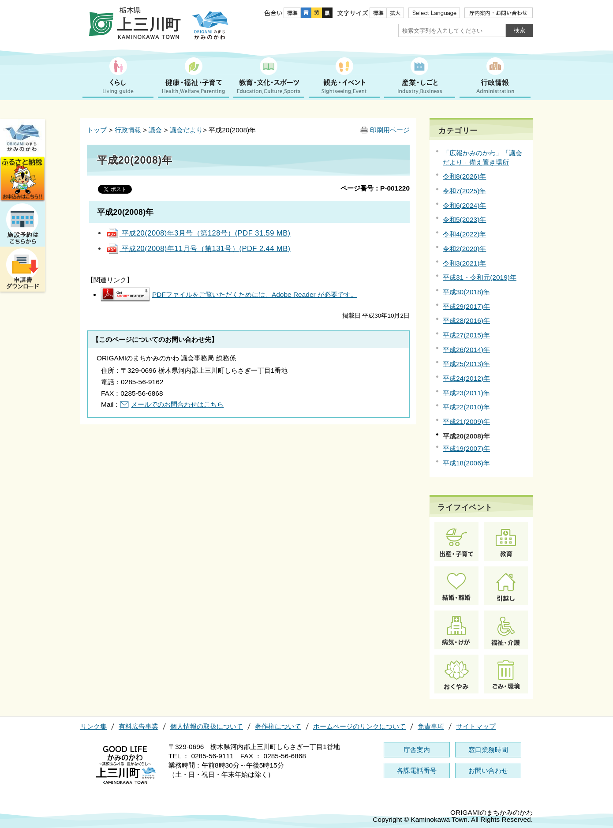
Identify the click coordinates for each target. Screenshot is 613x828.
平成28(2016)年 (466, 320)
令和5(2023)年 (464, 219)
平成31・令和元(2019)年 (479, 277)
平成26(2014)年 (466, 349)
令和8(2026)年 (464, 176)
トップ (97, 130)
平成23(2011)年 (466, 393)
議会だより (186, 130)
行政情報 (128, 130)
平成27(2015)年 (466, 335)
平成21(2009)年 (466, 421)
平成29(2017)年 (466, 306)
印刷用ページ (390, 130)
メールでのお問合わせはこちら (177, 404)
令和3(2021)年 (464, 263)
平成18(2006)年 (466, 463)
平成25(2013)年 (466, 363)
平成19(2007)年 (466, 448)
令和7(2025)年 (464, 191)
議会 (155, 130)
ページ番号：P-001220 (375, 188)
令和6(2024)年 (464, 205)
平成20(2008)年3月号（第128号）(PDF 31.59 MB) (198, 233)
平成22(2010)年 (466, 407)
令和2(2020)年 (464, 248)
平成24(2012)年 (466, 378)
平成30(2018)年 (466, 292)
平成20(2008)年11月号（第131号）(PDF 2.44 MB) (198, 248)
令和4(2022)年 (464, 234)
